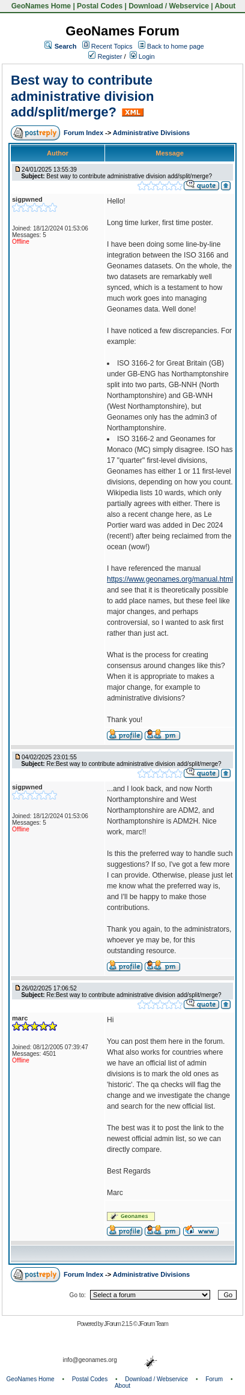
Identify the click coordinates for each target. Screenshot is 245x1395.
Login (142, 56)
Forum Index (84, 132)
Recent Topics (112, 46)
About (225, 6)
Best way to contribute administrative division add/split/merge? (82, 96)
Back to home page (175, 46)
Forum (214, 1379)
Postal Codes (99, 6)
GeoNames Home (40, 6)
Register (105, 56)
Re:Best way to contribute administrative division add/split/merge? (133, 764)
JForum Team (153, 1324)
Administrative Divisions (151, 132)
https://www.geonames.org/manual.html (170, 579)
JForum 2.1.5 (118, 1324)
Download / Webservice (169, 6)
